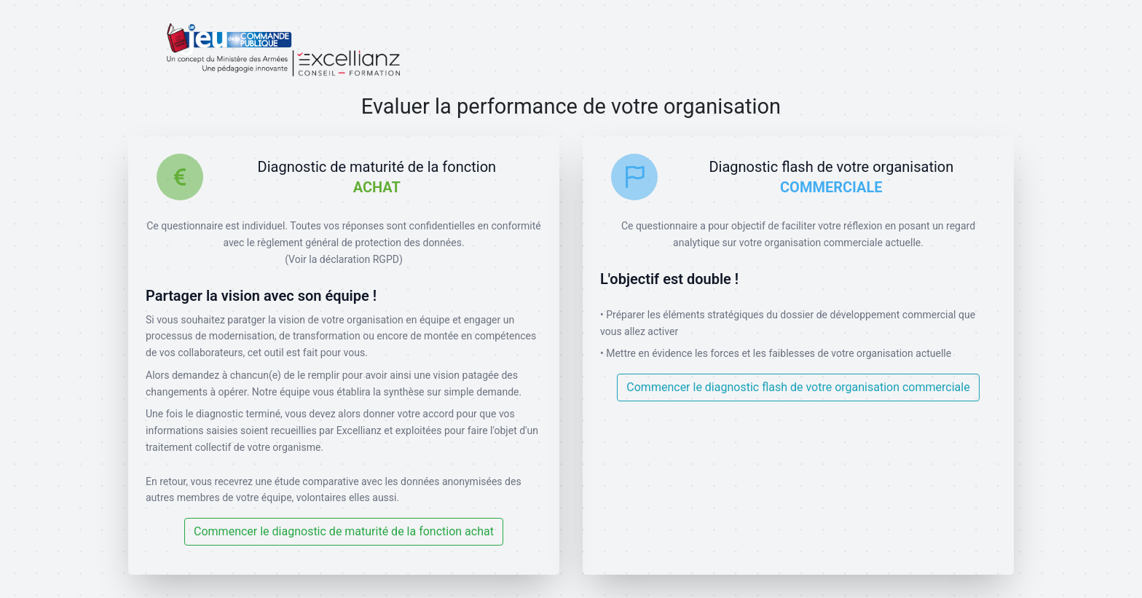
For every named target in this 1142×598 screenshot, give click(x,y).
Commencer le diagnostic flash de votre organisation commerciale (797, 387)
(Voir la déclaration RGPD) (344, 259)
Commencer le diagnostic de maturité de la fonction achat (344, 531)
